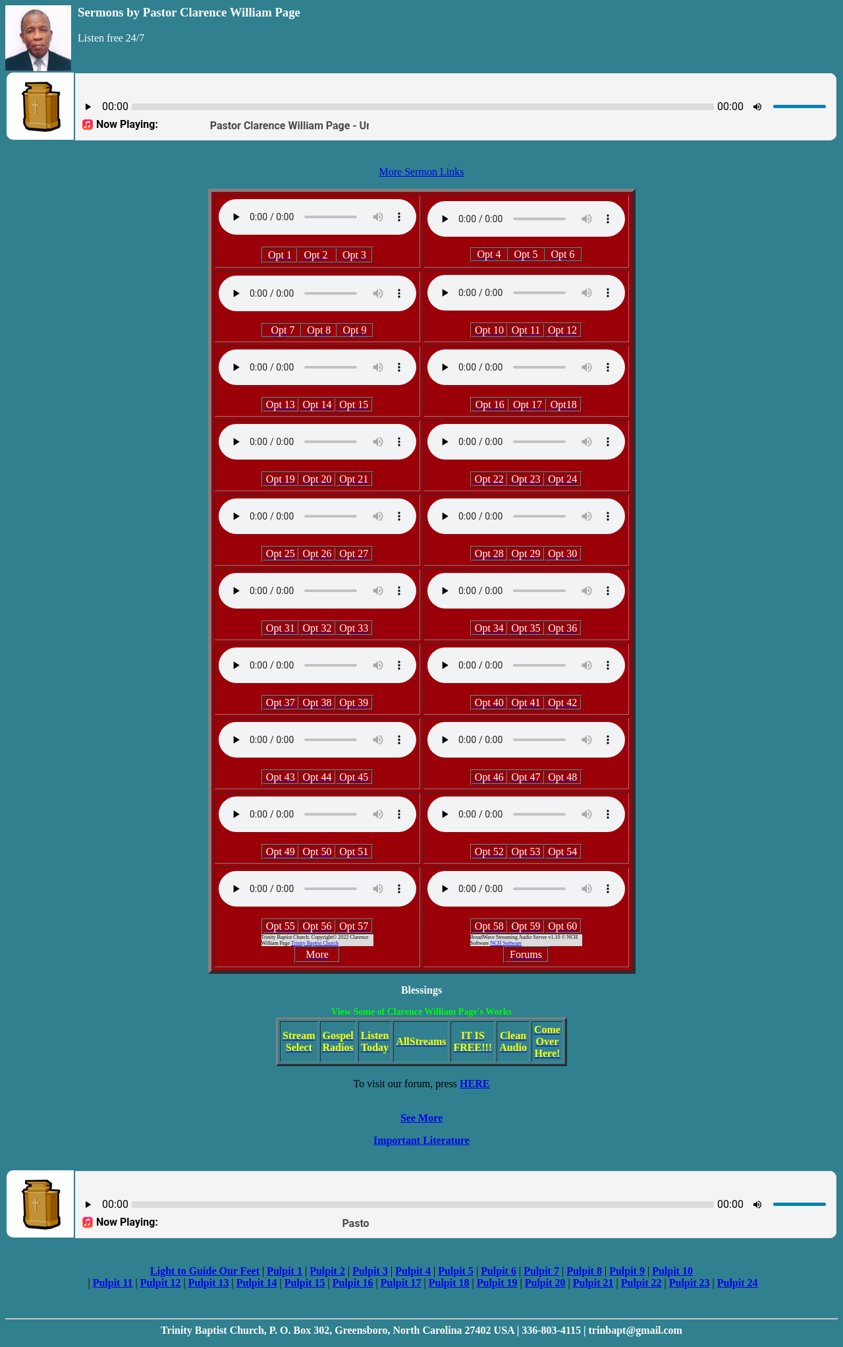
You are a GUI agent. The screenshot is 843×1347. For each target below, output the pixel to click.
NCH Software (506, 943)
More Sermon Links (421, 171)
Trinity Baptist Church (315, 943)
